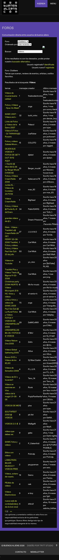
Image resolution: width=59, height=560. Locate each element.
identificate (49, 64)
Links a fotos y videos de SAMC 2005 (11, 303)
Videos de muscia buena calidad (11, 96)
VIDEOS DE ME (12, 405)
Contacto (20, 552)
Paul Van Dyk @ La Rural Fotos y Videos (12, 312)
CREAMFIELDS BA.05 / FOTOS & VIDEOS (12, 333)
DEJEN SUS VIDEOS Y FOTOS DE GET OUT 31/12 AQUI (12, 155)
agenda (41, 3)
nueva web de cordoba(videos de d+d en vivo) (11, 504)
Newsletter (37, 552)
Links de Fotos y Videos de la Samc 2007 (11, 124)
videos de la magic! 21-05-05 (11, 396)
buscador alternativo (21, 61)
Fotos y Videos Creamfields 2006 (11, 179)
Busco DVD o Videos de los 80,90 (11, 360)
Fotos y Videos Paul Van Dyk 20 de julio (11, 251)
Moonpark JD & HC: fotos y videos (11, 294)
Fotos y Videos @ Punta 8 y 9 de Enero (11, 209)
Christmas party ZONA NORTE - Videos (12, 284)
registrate (50, 67)
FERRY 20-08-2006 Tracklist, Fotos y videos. (11, 242)
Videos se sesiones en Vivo (10, 387)
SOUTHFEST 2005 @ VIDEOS (11, 414)
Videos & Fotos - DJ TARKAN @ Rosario (12, 134)
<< (11, 511)
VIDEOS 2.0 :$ (11, 424)
